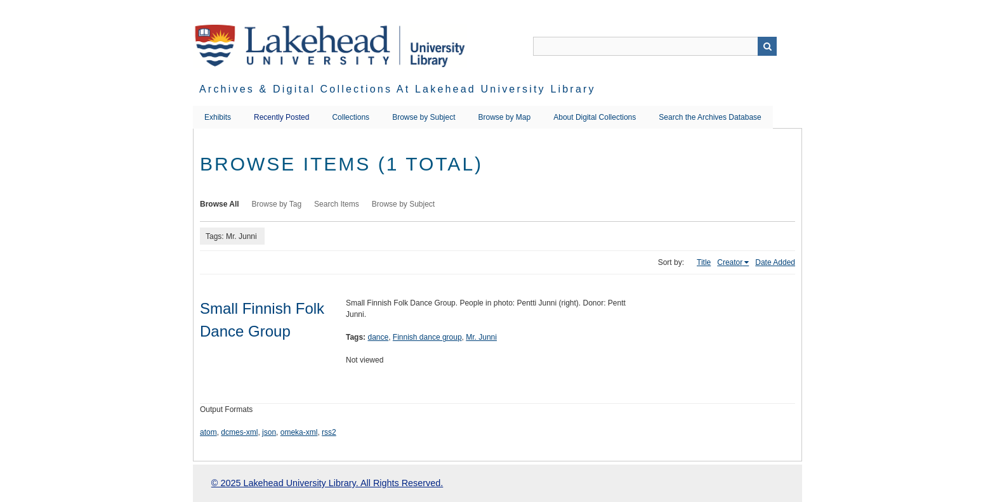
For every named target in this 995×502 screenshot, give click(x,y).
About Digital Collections (594, 117)
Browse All (219, 204)
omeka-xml (299, 432)
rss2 (329, 432)
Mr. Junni (481, 337)
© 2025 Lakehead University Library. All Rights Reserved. (327, 483)
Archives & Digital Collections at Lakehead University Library (397, 89)
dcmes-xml (239, 432)
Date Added (775, 262)
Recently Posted (281, 117)
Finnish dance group (427, 337)
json (269, 432)
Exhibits (217, 117)
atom (208, 432)
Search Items (336, 204)
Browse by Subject (423, 117)
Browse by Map (504, 117)
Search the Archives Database (710, 117)
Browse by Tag (277, 204)
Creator (729, 262)
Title (704, 262)
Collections (350, 117)
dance (377, 337)
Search (767, 46)
